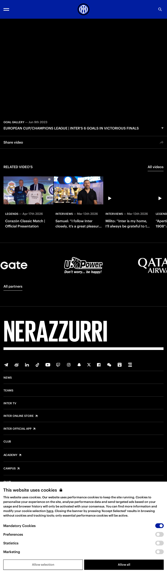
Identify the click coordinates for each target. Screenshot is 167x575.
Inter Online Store (18, 416)
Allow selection (43, 565)
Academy (10, 455)
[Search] (160, 9)
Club (7, 441)
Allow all (124, 565)
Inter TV (9, 403)
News (7, 377)
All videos (156, 167)
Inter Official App (17, 429)
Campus (9, 468)
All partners (12, 286)
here (50, 511)
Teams (8, 390)
